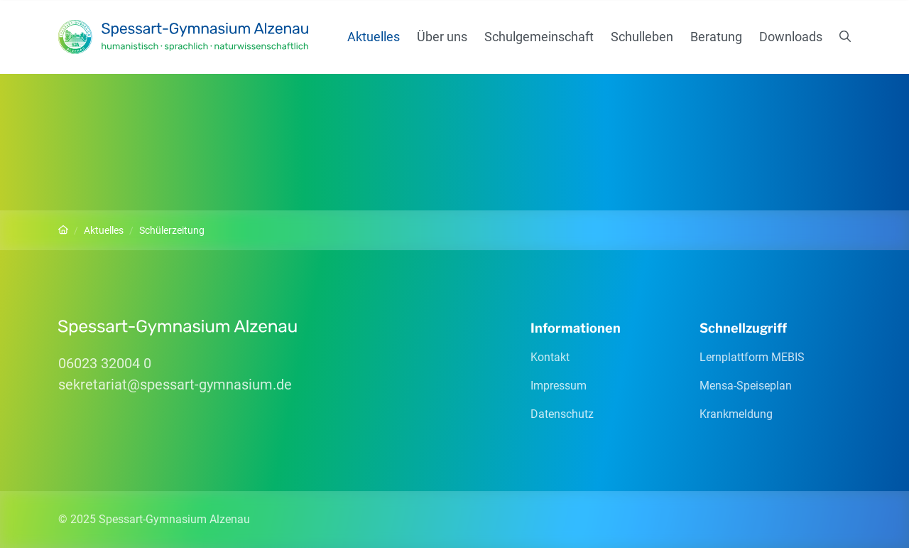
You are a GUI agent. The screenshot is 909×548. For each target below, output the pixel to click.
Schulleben (642, 36)
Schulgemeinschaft (539, 36)
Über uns (442, 36)
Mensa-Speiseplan (746, 385)
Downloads (790, 36)
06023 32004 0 (104, 363)
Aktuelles (373, 36)
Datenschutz (562, 414)
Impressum (558, 385)
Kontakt (550, 357)
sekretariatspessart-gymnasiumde (175, 384)
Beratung (716, 36)
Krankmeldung (736, 414)
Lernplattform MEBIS (752, 357)
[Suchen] (845, 37)
